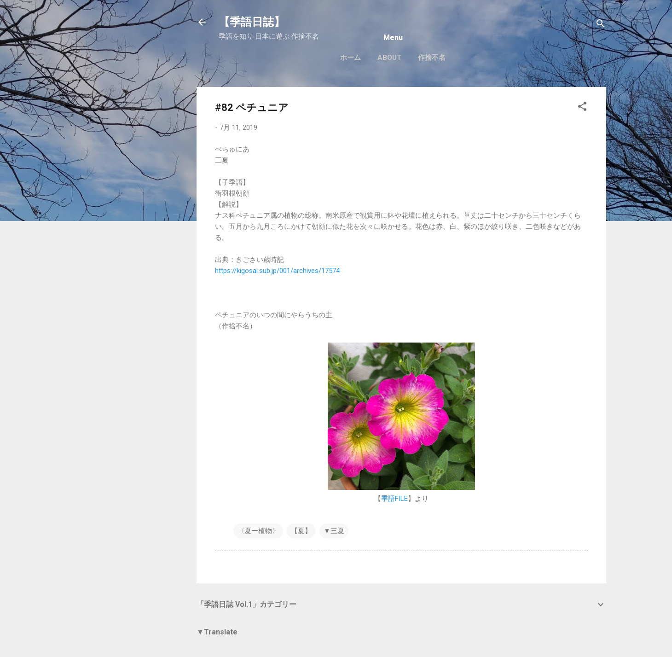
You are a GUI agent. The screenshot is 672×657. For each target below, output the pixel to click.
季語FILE (394, 498)
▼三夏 (334, 531)
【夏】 (301, 531)
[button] (582, 108)
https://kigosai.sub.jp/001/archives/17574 (277, 271)
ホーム (350, 57)
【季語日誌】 (252, 22)
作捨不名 (432, 57)
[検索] (600, 25)
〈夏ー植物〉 (258, 531)
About (389, 57)
